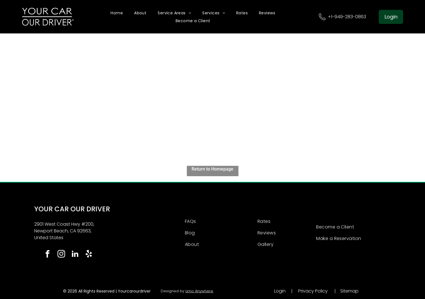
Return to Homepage (212, 169)
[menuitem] (116, 13)
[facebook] (47, 255)
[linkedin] (75, 255)
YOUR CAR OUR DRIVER (72, 209)
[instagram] (61, 255)
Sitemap (349, 291)
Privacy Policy (313, 291)
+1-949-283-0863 (347, 16)
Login (280, 291)
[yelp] (88, 255)
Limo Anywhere (199, 291)
